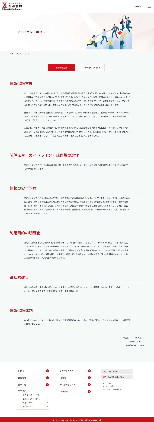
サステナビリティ (75, 384)
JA (136, 6)
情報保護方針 (61, 67)
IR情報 (75, 377)
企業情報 (33, 377)
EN (139, 6)
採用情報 (75, 391)
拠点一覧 (33, 384)
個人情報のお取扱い (91, 67)
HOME (33, 370)
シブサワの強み (75, 370)
